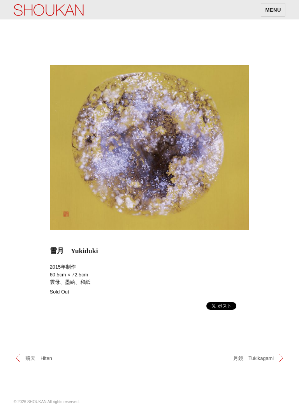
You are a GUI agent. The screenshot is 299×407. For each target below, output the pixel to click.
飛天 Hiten (38, 358)
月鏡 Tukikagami (253, 358)
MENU (273, 10)
